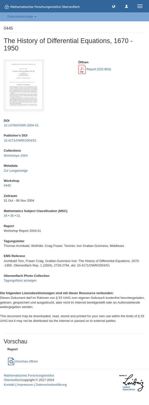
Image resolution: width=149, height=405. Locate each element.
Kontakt (9, 384)
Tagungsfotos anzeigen (20, 280)
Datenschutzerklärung (51, 384)
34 (5, 215)
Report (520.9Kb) (94, 69)
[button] (113, 6)
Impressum (25, 384)
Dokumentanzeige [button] (21, 16)
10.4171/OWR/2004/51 (20, 140)
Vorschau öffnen (22, 361)
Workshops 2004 (16, 155)
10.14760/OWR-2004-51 (21, 125)
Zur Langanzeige (16, 170)
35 (12, 215)
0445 (7, 185)
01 (18, 215)
